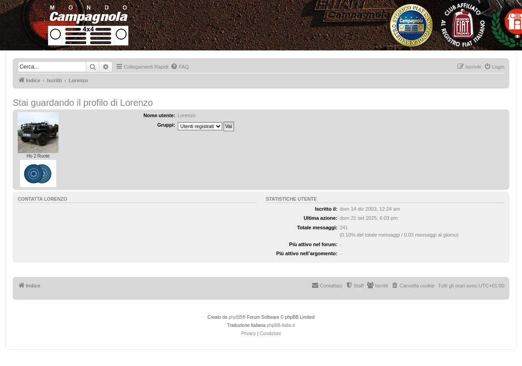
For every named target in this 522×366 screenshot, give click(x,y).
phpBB (235, 317)
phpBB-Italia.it (281, 325)
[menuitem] (180, 66)
